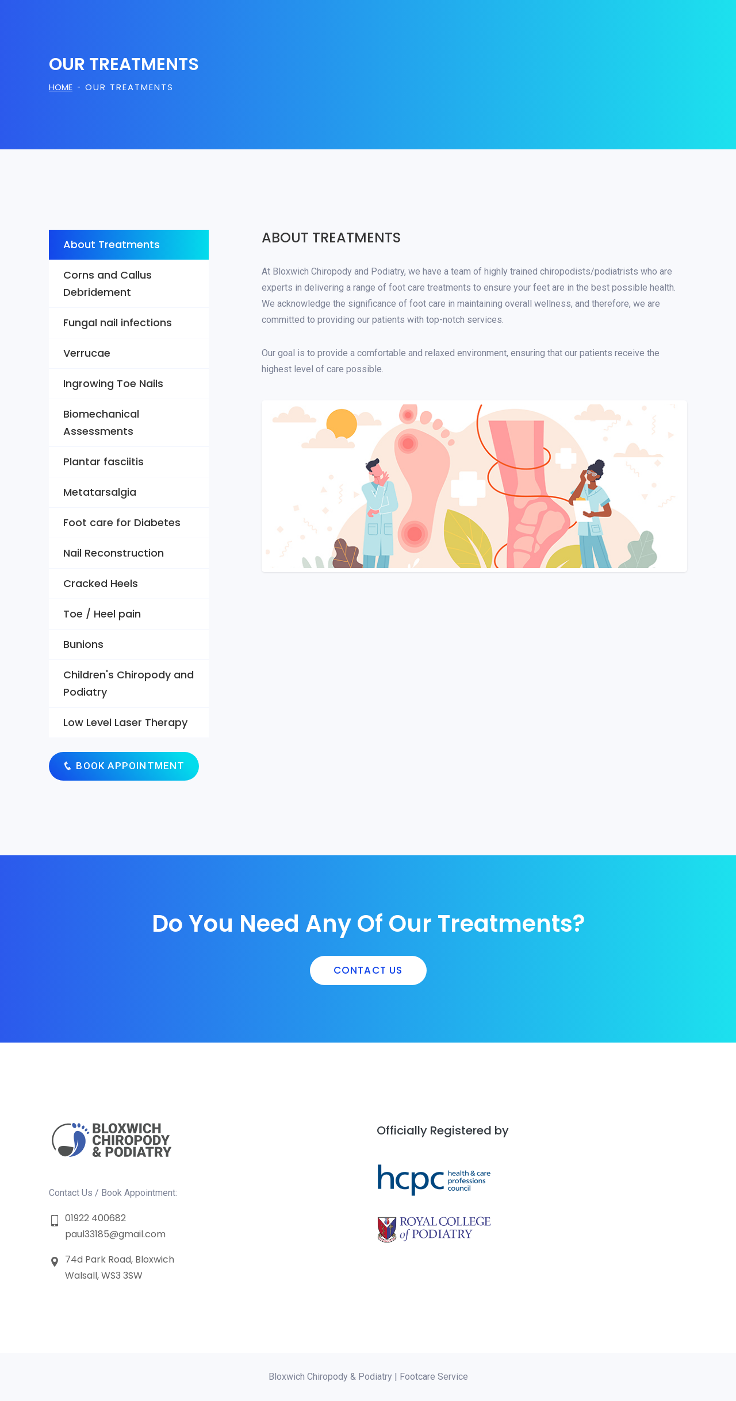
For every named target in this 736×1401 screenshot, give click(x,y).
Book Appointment (124, 765)
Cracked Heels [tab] (100, 583)
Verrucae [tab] (86, 353)
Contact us (368, 970)
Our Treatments (129, 87)
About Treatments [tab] (111, 244)
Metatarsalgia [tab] (99, 492)
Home (60, 87)
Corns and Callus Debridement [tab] (107, 283)
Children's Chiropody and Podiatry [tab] (128, 683)
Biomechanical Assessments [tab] (101, 422)
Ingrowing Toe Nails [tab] (113, 383)
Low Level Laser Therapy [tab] (125, 722)
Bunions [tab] (83, 644)
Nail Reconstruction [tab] (113, 553)
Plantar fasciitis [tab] (103, 461)
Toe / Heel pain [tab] (102, 614)
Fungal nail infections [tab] (117, 322)
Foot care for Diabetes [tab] (122, 522)
